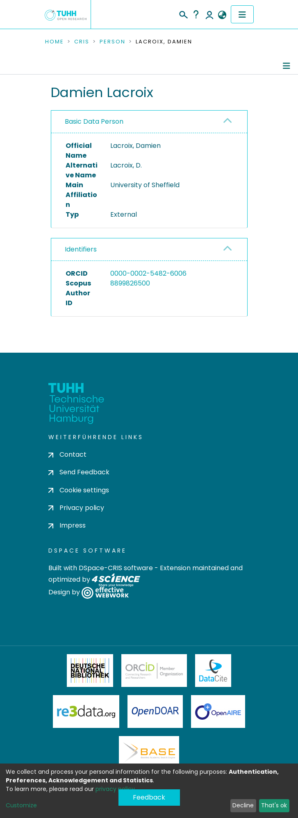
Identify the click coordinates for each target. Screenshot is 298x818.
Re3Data (86, 711)
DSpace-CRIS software (116, 568)
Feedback (149, 797)
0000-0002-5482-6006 (148, 273)
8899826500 (130, 283)
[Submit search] (183, 13)
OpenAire (218, 711)
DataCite (213, 670)
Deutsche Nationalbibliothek (90, 670)
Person (112, 41)
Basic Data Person (94, 121)
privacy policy (115, 789)
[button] (222, 15)
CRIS (81, 41)
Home (54, 41)
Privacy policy (76, 507)
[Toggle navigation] (242, 14)
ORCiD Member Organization (154, 670)
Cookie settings (78, 490)
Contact (67, 454)
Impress (67, 525)
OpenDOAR (155, 711)
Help (196, 14)
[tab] (149, 122)
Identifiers (81, 249)
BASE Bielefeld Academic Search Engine (149, 752)
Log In (209, 14)
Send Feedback (78, 472)
